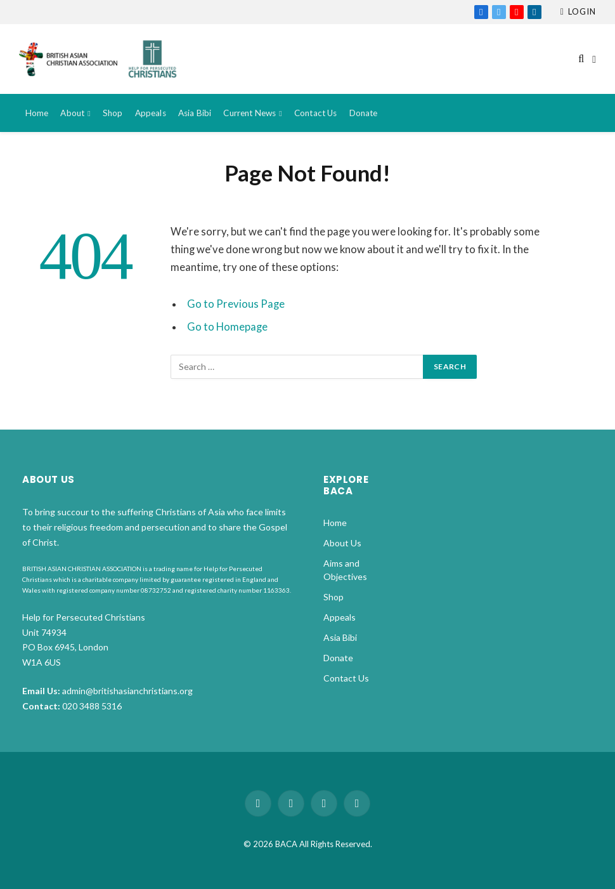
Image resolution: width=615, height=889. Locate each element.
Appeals (150, 113)
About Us (342, 542)
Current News (249, 113)
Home (37, 113)
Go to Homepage (227, 326)
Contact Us (315, 113)
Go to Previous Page (236, 304)
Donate (363, 113)
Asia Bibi (194, 113)
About (72, 113)
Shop (113, 113)
